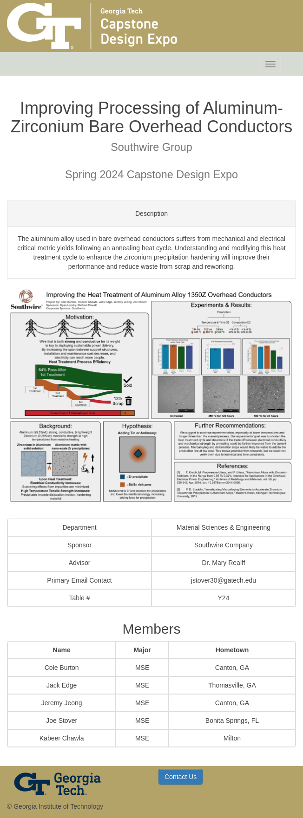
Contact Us (181, 776)
